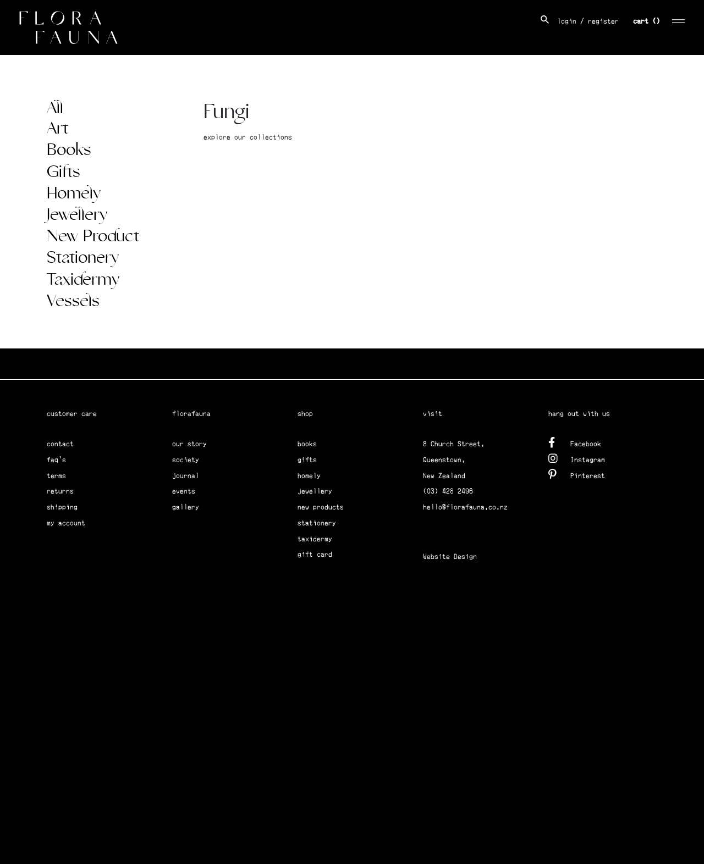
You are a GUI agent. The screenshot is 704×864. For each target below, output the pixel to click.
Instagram (576, 458)
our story (189, 443)
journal (185, 475)
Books (69, 150)
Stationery (83, 257)
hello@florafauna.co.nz (465, 507)
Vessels (73, 301)
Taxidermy (83, 279)
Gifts (63, 172)
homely (309, 475)
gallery (185, 507)
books (307, 443)
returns (60, 491)
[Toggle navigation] (679, 19)
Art (57, 128)
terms (56, 475)
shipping (62, 507)
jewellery (315, 491)
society (185, 459)
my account (66, 523)
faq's (56, 459)
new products (321, 507)
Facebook (574, 442)
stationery (317, 523)
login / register (588, 21)
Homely (74, 193)
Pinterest (576, 474)
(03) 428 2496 (448, 491)
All (55, 108)
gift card (315, 554)
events (183, 491)
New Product (93, 236)
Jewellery (77, 214)
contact (60, 443)
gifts (307, 459)
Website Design (450, 556)
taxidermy (315, 538)
